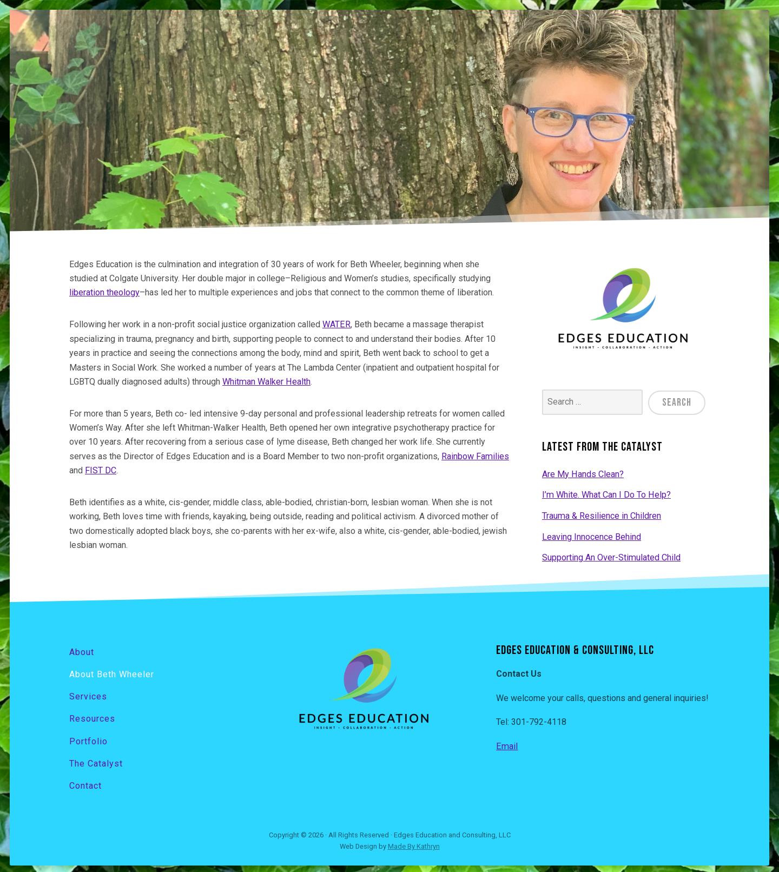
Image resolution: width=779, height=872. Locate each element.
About (81, 650)
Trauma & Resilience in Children (601, 515)
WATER (336, 324)
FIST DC (100, 470)
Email (506, 744)
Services (88, 694)
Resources (92, 716)
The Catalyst (96, 760)
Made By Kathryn (414, 843)
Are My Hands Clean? (582, 473)
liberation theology (104, 292)
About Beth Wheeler (111, 672)
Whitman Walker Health (265, 381)
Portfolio (88, 738)
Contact (85, 782)
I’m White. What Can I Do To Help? (606, 493)
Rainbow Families (475, 456)
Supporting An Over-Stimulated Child (611, 556)
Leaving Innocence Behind (591, 535)
